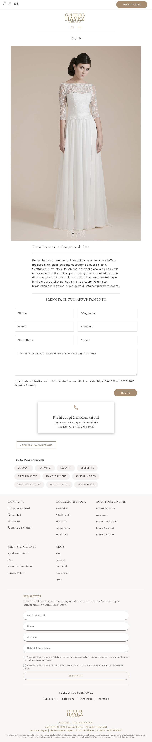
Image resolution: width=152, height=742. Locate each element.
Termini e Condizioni (20, 566)
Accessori (102, 515)
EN (16, 3)
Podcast (61, 560)
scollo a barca (59, 484)
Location (14, 521)
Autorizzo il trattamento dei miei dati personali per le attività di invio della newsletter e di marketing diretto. (73, 666)
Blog (58, 553)
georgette (87, 468)
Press (59, 579)
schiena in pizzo (86, 476)
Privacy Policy (16, 573)
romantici (45, 468)
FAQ (10, 560)
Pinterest (86, 698)
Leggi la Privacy (25, 385)
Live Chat (14, 514)
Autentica (62, 508)
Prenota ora (132, 4)
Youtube (103, 698)
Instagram (67, 698)
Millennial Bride (106, 508)
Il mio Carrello (105, 534)
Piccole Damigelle (107, 521)
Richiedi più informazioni (76, 417)
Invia (125, 393)
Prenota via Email (20, 508)
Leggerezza (63, 528)
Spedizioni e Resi (18, 553)
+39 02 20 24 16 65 (20, 527)
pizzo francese (27, 476)
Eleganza (61, 521)
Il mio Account (105, 528)
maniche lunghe (56, 476)
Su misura (62, 534)
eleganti (65, 468)
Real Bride (62, 566)
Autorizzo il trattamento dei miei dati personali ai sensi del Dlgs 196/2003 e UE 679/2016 (74, 383)
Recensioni (62, 573)
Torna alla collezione (37, 445)
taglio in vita (86, 484)
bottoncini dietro (29, 484)
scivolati (23, 468)
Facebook (49, 698)
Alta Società (63, 515)
